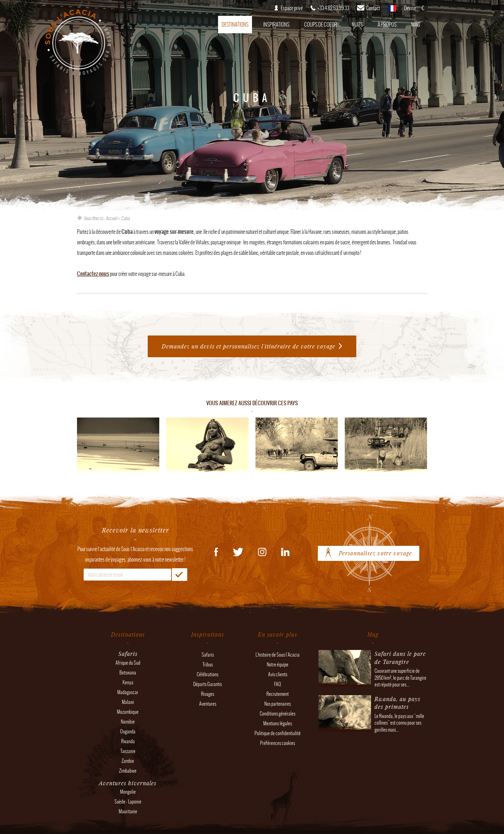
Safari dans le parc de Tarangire (400, 657)
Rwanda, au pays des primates (397, 702)
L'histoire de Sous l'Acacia (277, 654)
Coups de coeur (320, 24)
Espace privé (292, 8)
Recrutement (277, 694)
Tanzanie (127, 751)
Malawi (128, 702)
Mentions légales (277, 723)
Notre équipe (277, 664)
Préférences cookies (277, 743)
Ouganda (127, 731)
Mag (415, 24)
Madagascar (127, 692)
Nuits (357, 24)
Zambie (127, 761)
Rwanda (128, 741)
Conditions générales (277, 713)
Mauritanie (128, 811)
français (392, 10)
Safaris (208, 654)
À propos (387, 24)
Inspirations (276, 24)
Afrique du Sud (127, 662)
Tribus (208, 664)
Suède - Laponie (127, 801)
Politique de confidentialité (277, 733)
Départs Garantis (207, 684)
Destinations (235, 24)
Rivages (207, 694)
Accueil (112, 218)
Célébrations (207, 674)
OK (179, 574)
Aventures (207, 703)
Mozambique (128, 711)
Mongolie (128, 791)
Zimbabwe (127, 770)
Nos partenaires (277, 703)
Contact (373, 8)
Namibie (128, 721)
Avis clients (277, 674)
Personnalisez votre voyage (375, 553)
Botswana (127, 672)
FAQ (277, 684)
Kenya (127, 682)
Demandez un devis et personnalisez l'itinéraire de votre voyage (248, 346)
